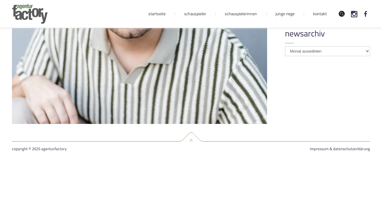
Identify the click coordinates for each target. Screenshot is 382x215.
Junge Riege (285, 13)
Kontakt (320, 13)
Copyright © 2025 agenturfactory (39, 149)
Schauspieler (195, 13)
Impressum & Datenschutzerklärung (340, 149)
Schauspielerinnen (241, 13)
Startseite (157, 13)
